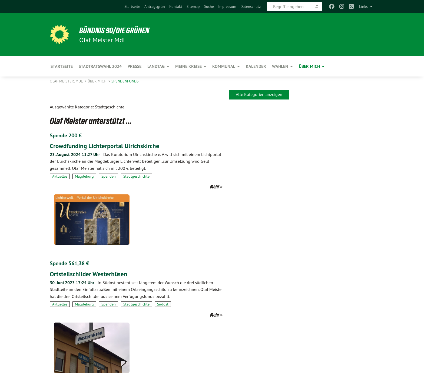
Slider (97, 336)
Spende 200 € (66, 135)
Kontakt (175, 6)
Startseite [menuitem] (62, 66)
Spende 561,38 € (69, 208)
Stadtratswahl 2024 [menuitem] (100, 66)
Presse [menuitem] (134, 66)
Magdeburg (84, 176)
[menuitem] (132, 6)
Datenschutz (250, 6)
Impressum (227, 6)
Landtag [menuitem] (156, 66)
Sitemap (193, 6)
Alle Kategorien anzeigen (259, 94)
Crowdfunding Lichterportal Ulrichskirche (106, 146)
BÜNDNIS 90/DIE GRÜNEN (116, 30)
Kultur (80, 336)
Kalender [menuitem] (256, 66)
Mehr (200, 186)
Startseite (132, 6)
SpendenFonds (124, 81)
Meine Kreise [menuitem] (188, 66)
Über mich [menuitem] (309, 66)
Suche (209, 6)
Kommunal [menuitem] (223, 66)
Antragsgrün (154, 6)
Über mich (97, 81)
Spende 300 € (66, 289)
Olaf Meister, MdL (67, 81)
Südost (162, 256)
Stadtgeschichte (136, 176)
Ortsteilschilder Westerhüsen (89, 219)
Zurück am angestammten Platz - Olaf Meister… (114, 300)
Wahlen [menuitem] (280, 66)
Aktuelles (59, 176)
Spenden (108, 176)
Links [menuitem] (363, 6)
